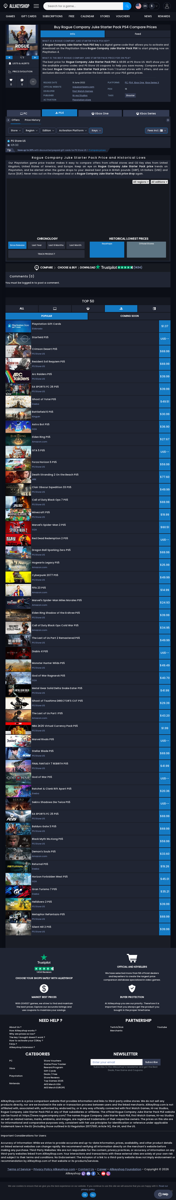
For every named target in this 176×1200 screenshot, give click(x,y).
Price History (30, 138)
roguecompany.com (83, 86)
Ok (84, 1195)
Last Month (75, 267)
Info (72, 34)
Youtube (162, 1049)
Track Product (46, 276)
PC (126, 82)
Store (14, 149)
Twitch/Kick (116, 1049)
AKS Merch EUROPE (54, 1110)
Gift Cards (50, 1093)
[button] (167, 6)
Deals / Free (50, 1096)
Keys (95, 149)
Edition (47, 149)
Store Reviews (51, 1100)
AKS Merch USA (52, 1106)
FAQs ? (13, 1066)
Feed (138, 34)
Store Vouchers (52, 1083)
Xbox (12, 1091)
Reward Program (53, 1090)
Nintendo (14, 1106)
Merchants (116, 1053)
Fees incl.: (155, 149)
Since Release (17, 267)
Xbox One (139, 82)
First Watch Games (83, 91)
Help (163, 1194)
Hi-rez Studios (80, 95)
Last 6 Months (56, 267)
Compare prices (97, 172)
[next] (35, 57)
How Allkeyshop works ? (22, 1053)
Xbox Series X (152, 82)
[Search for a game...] (87, 6)
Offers (13, 138)
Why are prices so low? (22, 1056)
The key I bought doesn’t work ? (27, 1059)
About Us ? (15, 1049)
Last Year (37, 267)
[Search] (127, 6)
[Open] (36, 6)
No (92, 1195)
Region (30, 149)
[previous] (9, 57)
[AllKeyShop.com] (16, 6)
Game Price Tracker (55, 1086)
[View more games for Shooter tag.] (130, 96)
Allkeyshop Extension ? (22, 1070)
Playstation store (82, 99)
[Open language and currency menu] (146, 6)
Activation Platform (71, 149)
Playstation (16, 1098)
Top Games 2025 (53, 1103)
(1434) (118, 290)
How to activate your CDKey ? (26, 1063)
